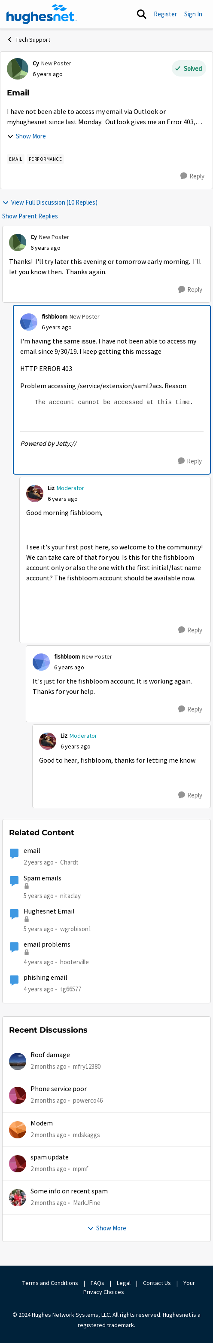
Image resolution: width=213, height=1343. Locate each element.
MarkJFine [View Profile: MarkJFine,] (86, 1203)
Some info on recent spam (69, 1191)
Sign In (193, 14)
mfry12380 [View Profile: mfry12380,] (86, 1066)
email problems (47, 944)
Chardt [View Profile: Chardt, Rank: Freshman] (69, 862)
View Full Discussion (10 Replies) (49, 202)
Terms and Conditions (50, 1283)
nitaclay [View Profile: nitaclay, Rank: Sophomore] (70, 895)
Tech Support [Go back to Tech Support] (28, 39)
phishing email (45, 977)
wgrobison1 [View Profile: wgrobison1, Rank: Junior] (75, 929)
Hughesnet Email (49, 911)
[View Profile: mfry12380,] (17, 1061)
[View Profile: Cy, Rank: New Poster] (17, 69)
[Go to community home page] (41, 14)
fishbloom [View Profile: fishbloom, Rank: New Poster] (54, 316)
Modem (41, 1123)
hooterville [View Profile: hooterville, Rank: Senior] (74, 962)
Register (165, 14)
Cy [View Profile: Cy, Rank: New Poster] (36, 63)
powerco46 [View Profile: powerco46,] (88, 1100)
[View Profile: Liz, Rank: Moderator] (34, 493)
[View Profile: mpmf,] (17, 1163)
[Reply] (192, 176)
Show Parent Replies (30, 216)
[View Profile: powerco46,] (17, 1095)
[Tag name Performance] (45, 159)
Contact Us (157, 1283)
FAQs (97, 1283)
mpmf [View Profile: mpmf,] (80, 1169)
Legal (124, 1283)
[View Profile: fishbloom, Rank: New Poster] (28, 322)
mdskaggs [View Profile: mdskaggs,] (86, 1135)
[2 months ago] (48, 1067)
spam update (49, 1157)
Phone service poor (58, 1089)
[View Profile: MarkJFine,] (17, 1197)
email (32, 850)
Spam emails (42, 878)
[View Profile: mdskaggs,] (17, 1129)
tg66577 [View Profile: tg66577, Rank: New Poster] (70, 989)
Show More (26, 136)
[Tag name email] (15, 159)
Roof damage (50, 1055)
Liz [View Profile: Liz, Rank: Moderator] (51, 488)
